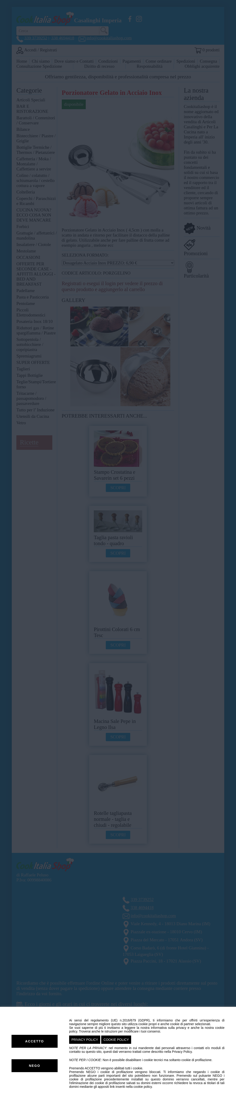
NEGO (34, 1066)
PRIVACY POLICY (84, 1039)
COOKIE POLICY (116, 1039)
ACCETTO (34, 1041)
